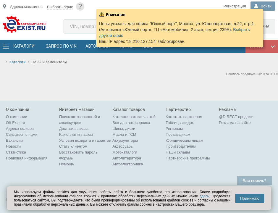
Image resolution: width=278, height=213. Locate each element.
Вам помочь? (254, 180)
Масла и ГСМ (124, 134)
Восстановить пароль (78, 152)
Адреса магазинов (26, 6)
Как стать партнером (184, 116)
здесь (204, 196)
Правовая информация (26, 158)
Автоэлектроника (127, 164)
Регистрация (235, 6)
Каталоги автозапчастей (134, 116)
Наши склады (178, 152)
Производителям (181, 146)
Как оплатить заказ (76, 134)
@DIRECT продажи (236, 116)
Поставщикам (178, 134)
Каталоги (23, 46)
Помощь (66, 164)
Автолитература (126, 158)
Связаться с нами (22, 134)
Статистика (16, 152)
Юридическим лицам (184, 140)
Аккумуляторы (125, 140)
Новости (13, 146)
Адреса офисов (20, 128)
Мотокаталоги (124, 152)
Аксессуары (122, 146)
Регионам (174, 128)
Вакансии (14, 140)
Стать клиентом (73, 146)
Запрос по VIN (61, 46)
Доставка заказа (73, 128)
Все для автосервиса (131, 122)
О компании (16, 116)
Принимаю (249, 198)
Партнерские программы (188, 158)
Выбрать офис (60, 7)
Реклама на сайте (235, 122)
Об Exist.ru (15, 122)
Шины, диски (123, 128)
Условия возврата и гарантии (85, 140)
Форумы (66, 158)
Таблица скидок (180, 122)
